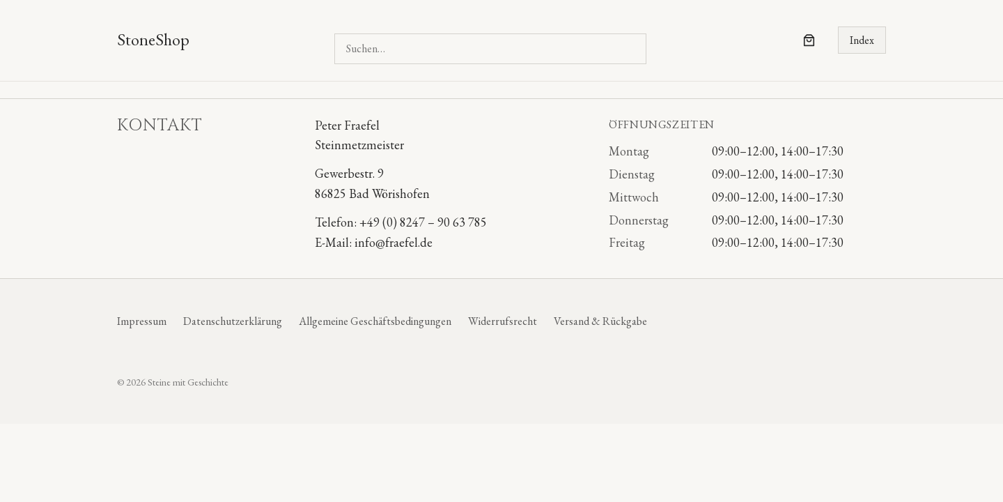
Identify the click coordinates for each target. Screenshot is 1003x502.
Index (862, 40)
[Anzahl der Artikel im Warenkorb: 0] (809, 40)
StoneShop (153, 39)
